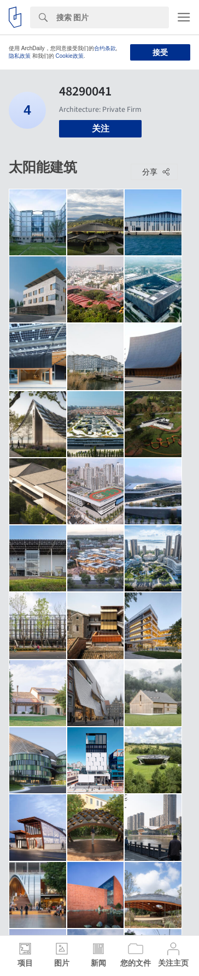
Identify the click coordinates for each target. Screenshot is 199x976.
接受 (160, 52)
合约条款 (105, 48)
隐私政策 (20, 56)
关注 (100, 128)
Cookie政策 (70, 56)
